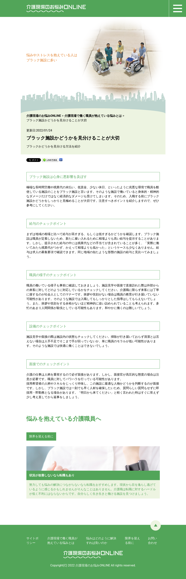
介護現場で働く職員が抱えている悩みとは (62, 541)
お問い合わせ (152, 541)
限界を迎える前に (41, 436)
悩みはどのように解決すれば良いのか (101, 541)
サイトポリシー (32, 541)
